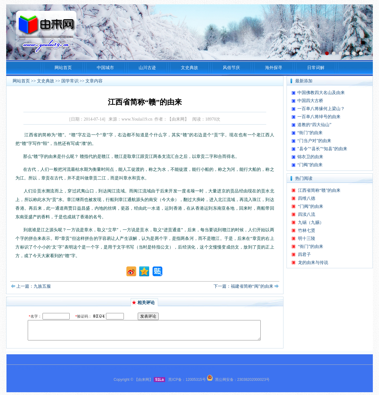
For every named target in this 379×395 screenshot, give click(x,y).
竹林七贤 (306, 230)
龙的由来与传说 (313, 262)
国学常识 (70, 81)
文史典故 (45, 81)
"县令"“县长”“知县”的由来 (322, 148)
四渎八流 (306, 214)
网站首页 (21, 81)
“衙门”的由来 (310, 132)
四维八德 (306, 198)
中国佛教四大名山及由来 (321, 92)
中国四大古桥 (310, 100)
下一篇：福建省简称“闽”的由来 (243, 286)
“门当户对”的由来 (314, 140)
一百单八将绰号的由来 (318, 116)
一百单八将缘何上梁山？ (321, 108)
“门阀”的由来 (310, 165)
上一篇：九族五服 (33, 286)
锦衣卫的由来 (310, 156)
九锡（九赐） (311, 222)
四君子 (304, 254)
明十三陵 (306, 238)
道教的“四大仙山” (314, 124)
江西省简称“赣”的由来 (319, 190)
